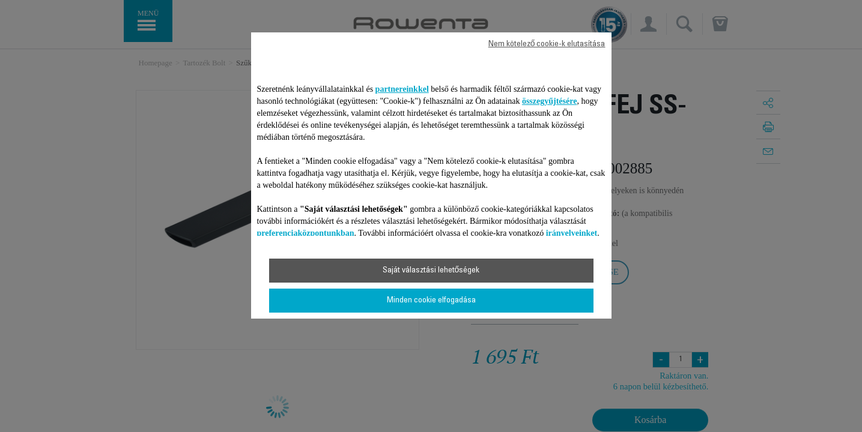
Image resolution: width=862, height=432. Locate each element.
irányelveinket (572, 233)
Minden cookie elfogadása (431, 300)
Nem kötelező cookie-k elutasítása (547, 44)
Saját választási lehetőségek (431, 270)
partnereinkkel (402, 89)
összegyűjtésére (549, 101)
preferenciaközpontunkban (305, 233)
